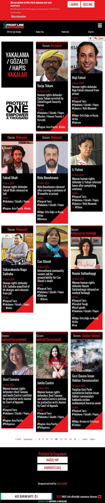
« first (18, 439)
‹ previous (27, 439)
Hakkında (65, 31)
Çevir (100, 38)
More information (18, 16)
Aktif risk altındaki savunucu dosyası (76, 496)
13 (61, 439)
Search (91, 31)
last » (92, 439)
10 (47, 439)
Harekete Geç (52, 467)
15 (70, 439)
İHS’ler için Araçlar (14, 31)
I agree (74, 4)
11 (51, 439)
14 (65, 439)
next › (85, 439)
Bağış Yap (40, 31)
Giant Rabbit (62, 483)
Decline (87, 4)
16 (75, 439)
